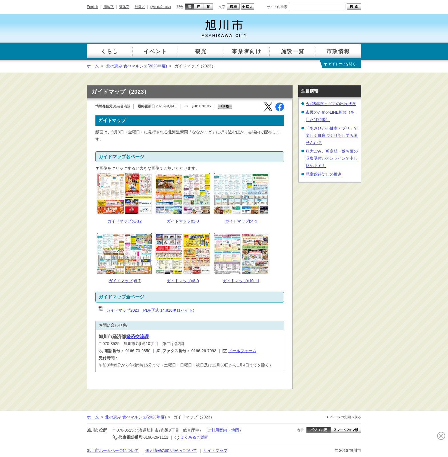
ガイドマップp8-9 (183, 280)
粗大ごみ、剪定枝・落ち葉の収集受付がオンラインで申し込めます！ (332, 158)
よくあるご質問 (194, 437)
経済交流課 (137, 336)
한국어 (140, 7)
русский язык (160, 7)
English (92, 7)
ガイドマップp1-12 (124, 221)
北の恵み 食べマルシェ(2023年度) (136, 66)
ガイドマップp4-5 (241, 221)
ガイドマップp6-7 (125, 280)
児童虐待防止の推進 (324, 174)
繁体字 (124, 7)
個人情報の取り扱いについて (171, 450)
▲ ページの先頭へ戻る (343, 417)
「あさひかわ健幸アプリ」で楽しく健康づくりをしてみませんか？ (332, 135)
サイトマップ (215, 450)
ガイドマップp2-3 (183, 221)
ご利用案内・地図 (223, 430)
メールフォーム (242, 350)
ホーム (93, 66)
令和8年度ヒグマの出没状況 (331, 103)
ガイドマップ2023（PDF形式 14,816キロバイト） (147, 310)
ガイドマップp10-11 (241, 280)
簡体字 (108, 7)
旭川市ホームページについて (113, 450)
